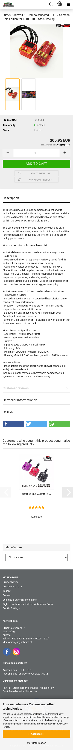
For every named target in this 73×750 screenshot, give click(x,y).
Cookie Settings (11, 608)
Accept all (36, 733)
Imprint (7, 590)
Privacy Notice (10, 582)
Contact (7, 595)
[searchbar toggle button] (50, 4)
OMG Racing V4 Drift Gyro (36, 494)
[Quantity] (36, 153)
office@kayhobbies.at (20, 642)
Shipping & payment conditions (20, 599)
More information (36, 742)
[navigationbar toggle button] (68, 4)
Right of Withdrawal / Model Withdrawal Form (28, 604)
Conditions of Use (12, 586)
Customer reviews (16, 388)
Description (11, 198)
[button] (8, 153)
